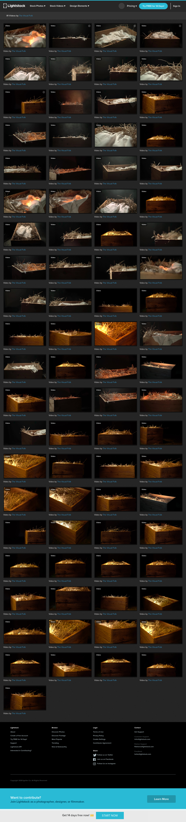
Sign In (176, 6)
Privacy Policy (98, 735)
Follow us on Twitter (105, 755)
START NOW (110, 815)
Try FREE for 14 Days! (153, 6)
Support (13, 743)
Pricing (132, 6)
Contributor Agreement (102, 743)
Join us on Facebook (105, 759)
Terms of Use (98, 732)
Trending (55, 743)
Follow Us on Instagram (106, 763)
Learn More (161, 799)
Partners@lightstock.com (144, 746)
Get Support (139, 732)
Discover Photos (58, 732)
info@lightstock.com (142, 739)
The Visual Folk (26, 15)
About (12, 732)
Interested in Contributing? (21, 750)
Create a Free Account (19, 735)
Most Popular (57, 739)
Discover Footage (59, 735)
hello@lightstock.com (142, 754)
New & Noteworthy (59, 746)
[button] (37, 6)
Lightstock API (16, 746)
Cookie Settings (99, 739)
